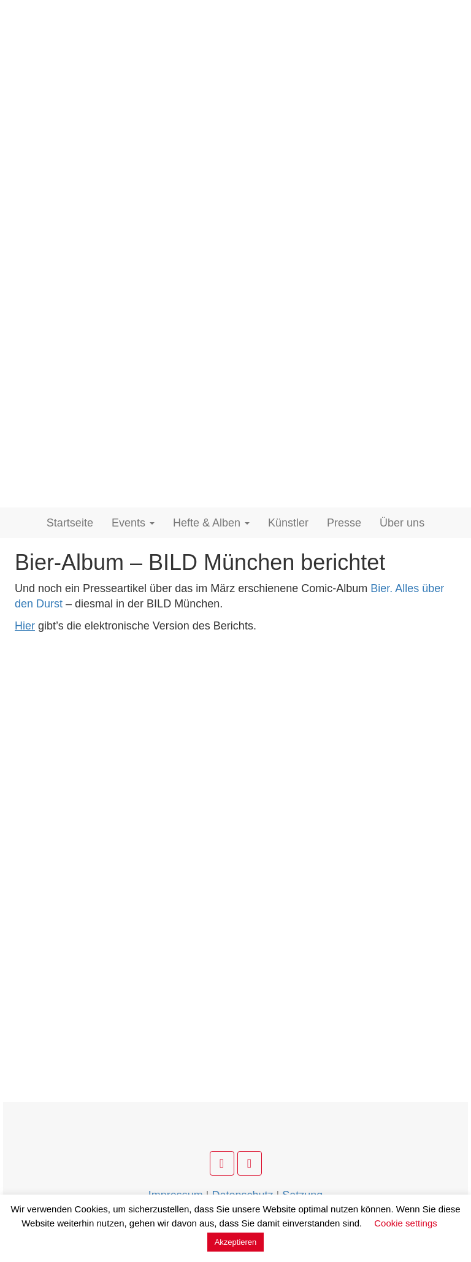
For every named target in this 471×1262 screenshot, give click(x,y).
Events (133, 523)
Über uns (402, 523)
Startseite (70, 523)
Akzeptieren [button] (236, 1242)
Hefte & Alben (211, 523)
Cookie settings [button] (405, 1223)
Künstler (288, 523)
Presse (344, 523)
